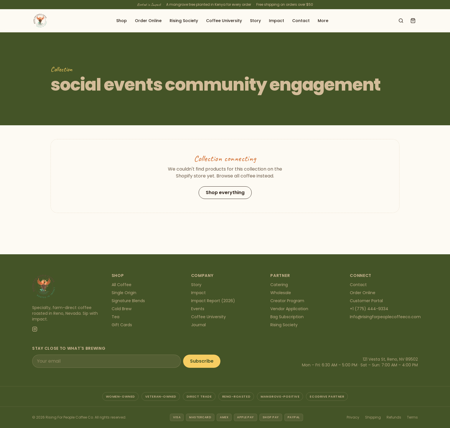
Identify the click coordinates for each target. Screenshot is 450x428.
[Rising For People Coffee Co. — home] (40, 21)
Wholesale (280, 293)
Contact (301, 21)
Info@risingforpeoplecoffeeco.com (385, 317)
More (323, 21)
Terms (412, 417)
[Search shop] (401, 21)
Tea (115, 317)
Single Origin (124, 293)
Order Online (148, 21)
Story (255, 21)
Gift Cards (122, 325)
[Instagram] (34, 329)
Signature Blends (128, 301)
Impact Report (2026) (213, 301)
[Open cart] (413, 21)
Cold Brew (121, 309)
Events (197, 309)
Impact (276, 21)
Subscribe (202, 361)
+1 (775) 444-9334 (369, 309)
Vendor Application (289, 309)
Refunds (394, 417)
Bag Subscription (287, 317)
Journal (198, 325)
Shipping (373, 417)
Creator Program (287, 301)
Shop (121, 21)
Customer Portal (366, 301)
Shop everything (225, 192)
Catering (279, 285)
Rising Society (184, 21)
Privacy (353, 417)
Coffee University (224, 21)
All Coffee (121, 285)
